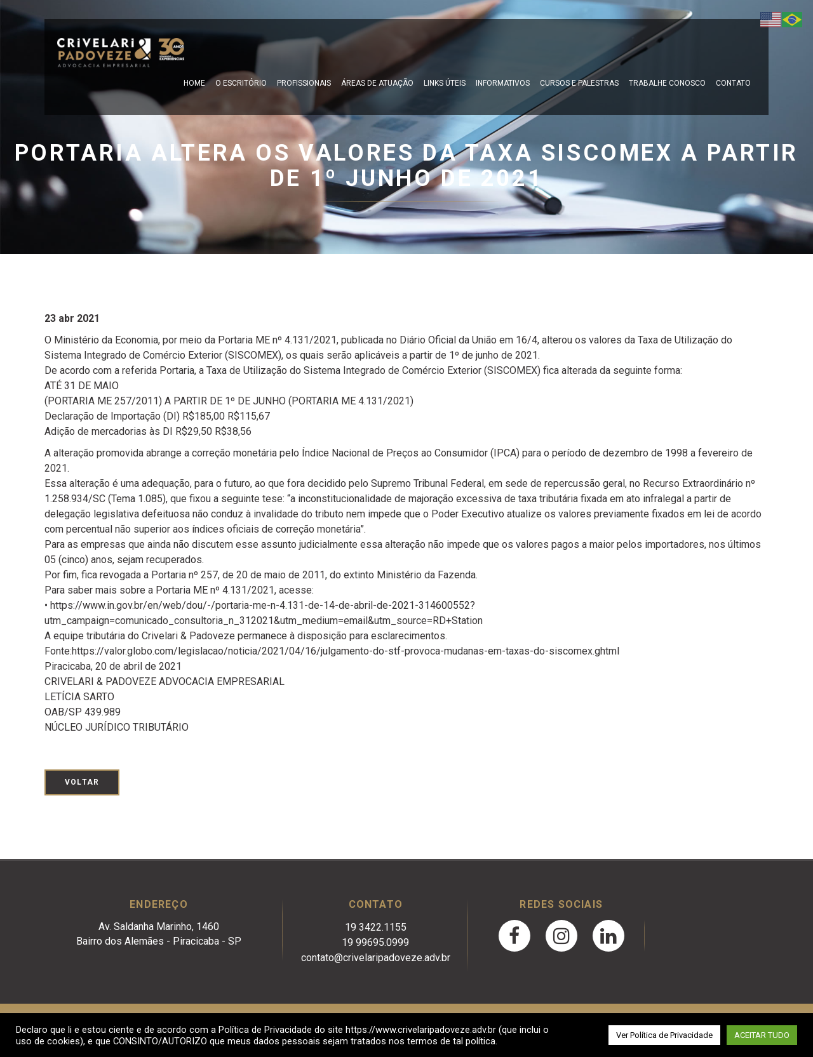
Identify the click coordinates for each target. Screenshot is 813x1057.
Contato (733, 83)
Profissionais (304, 83)
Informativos (503, 83)
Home (194, 83)
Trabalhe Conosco (667, 83)
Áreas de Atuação (377, 83)
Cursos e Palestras (579, 83)
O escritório (241, 83)
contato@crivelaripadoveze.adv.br (375, 958)
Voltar (82, 782)
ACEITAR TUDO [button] (761, 1035)
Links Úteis (445, 83)
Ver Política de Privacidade (664, 1035)
